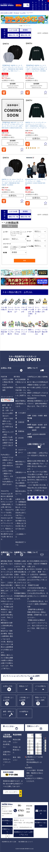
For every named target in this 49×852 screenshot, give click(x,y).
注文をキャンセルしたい (7, 761)
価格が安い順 (13, 35)
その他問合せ (23, 711)
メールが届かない (40, 687)
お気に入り (42, 5)
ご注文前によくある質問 (8, 699)
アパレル (16, 13)
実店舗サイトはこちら (41, 824)
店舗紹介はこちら (7, 830)
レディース (16, 233)
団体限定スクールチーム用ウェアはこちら (23, 833)
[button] (1, 20)
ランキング (39, 5)
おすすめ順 (13, 30)
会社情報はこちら (7, 822)
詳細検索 (32, 6)
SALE (27, 187)
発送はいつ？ (23, 686)
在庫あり (15, 247)
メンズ (24, 232)
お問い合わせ (42, 812)
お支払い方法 (7, 686)
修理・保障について (8, 713)
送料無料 (23, 247)
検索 (27, 5)
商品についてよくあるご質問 (40, 699)
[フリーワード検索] (19, 244)
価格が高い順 (25, 35)
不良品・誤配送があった (16, 749)
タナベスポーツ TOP (6, 13)
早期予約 (5, 73)
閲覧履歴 (45, 6)
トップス (22, 13)
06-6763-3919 (21, 810)
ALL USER (16, 232)
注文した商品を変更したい (7, 744)
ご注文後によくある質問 (24, 699)
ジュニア (13, 235)
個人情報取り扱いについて (26, 841)
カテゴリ (35, 6)
